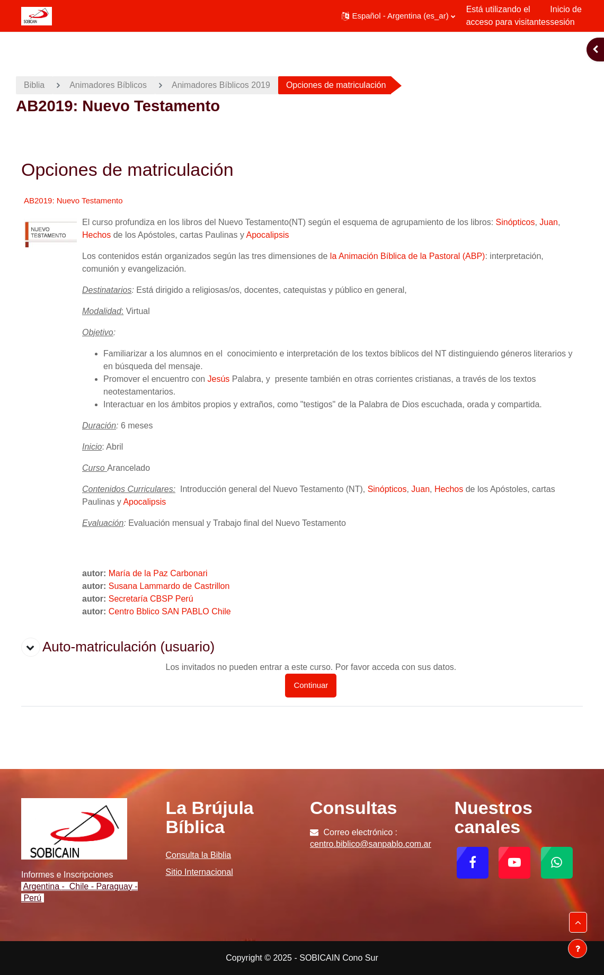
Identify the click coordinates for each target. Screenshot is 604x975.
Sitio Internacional (199, 871)
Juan (548, 222)
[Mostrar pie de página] (577, 948)
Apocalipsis (267, 234)
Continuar (311, 685)
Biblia (34, 85)
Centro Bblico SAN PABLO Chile (170, 611)
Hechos (96, 234)
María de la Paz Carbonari (158, 573)
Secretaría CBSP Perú (151, 598)
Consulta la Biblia (199, 855)
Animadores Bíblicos (108, 85)
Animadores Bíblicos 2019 (221, 85)
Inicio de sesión (566, 15)
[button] (398, 16)
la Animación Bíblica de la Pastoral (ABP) (407, 256)
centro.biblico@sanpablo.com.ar (370, 843)
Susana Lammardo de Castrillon (169, 586)
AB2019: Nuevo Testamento (73, 200)
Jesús (219, 378)
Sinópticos (515, 222)
